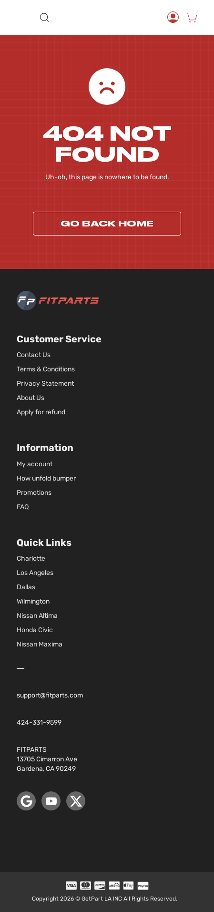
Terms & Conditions (46, 369)
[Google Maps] (26, 800)
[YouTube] (51, 800)
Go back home (107, 223)
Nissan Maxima (39, 644)
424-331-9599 (39, 722)
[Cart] (191, 17)
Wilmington (33, 601)
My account (34, 464)
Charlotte (31, 558)
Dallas (26, 587)
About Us (30, 398)
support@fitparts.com (50, 695)
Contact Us (34, 355)
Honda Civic (35, 630)
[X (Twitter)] (75, 800)
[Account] (173, 17)
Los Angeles (35, 573)
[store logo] (108, 17)
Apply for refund (41, 412)
